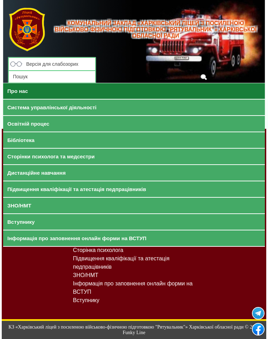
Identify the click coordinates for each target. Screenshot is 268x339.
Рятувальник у (258, 313)
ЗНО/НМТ (85, 275)
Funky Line (134, 332)
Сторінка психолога (98, 250)
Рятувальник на (258, 329)
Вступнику (86, 300)
